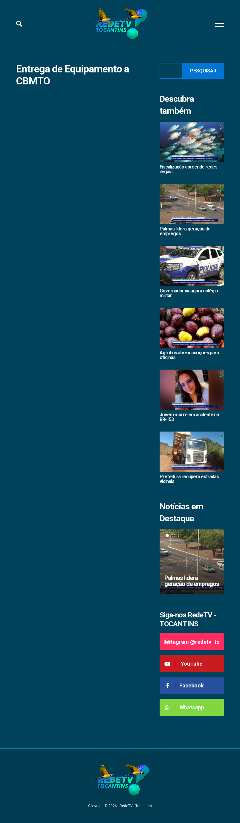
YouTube (183, 663)
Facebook (184, 685)
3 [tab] (179, 535)
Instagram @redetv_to (191, 642)
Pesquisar (203, 71)
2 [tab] (173, 535)
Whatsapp (184, 707)
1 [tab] (167, 535)
